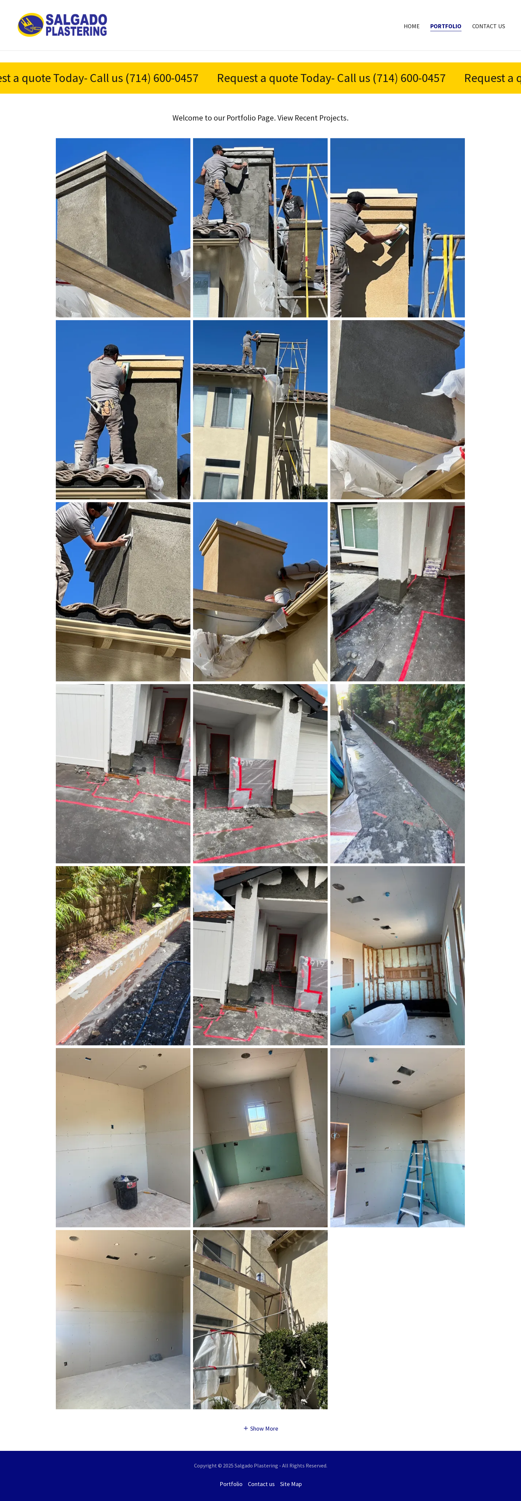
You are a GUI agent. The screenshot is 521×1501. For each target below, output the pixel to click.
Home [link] (412, 38)
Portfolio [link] (446, 38)
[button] (260, 1428)
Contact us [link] (488, 38)
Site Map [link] (291, 1484)
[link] (62, 36)
